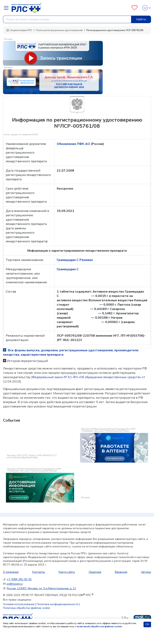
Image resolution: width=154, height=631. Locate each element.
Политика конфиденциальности (57, 604)
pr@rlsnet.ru (15, 584)
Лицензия (95, 572)
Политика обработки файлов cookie (26, 608)
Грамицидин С (68, 269)
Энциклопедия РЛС (19, 30)
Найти (141, 19)
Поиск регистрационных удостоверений (59, 30)
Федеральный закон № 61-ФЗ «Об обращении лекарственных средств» (86, 377)
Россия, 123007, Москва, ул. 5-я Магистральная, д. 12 (41, 588)
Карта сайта (67, 572)
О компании (11, 572)
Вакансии (121, 572)
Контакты (38, 572)
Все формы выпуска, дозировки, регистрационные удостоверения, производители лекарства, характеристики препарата (70, 352)
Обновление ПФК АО (74, 144)
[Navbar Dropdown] (7, 8)
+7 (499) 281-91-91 (19, 579)
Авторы (146, 572)
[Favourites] (134, 7)
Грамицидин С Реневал (75, 260)
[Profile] (145, 8)
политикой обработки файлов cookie (99, 626)
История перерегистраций (27, 361)
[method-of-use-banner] (53, 53)
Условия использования (18, 604)
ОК (147, 624)
